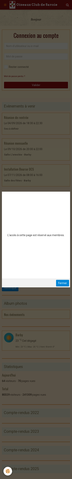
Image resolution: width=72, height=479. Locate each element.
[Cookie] (7, 471)
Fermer (62, 283)
